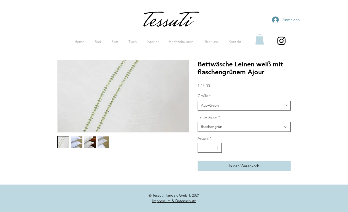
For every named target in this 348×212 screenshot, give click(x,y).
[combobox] (244, 106)
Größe (204, 95)
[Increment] (217, 147)
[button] (259, 39)
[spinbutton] (209, 147)
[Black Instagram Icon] (281, 40)
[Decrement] (201, 147)
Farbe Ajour (209, 117)
